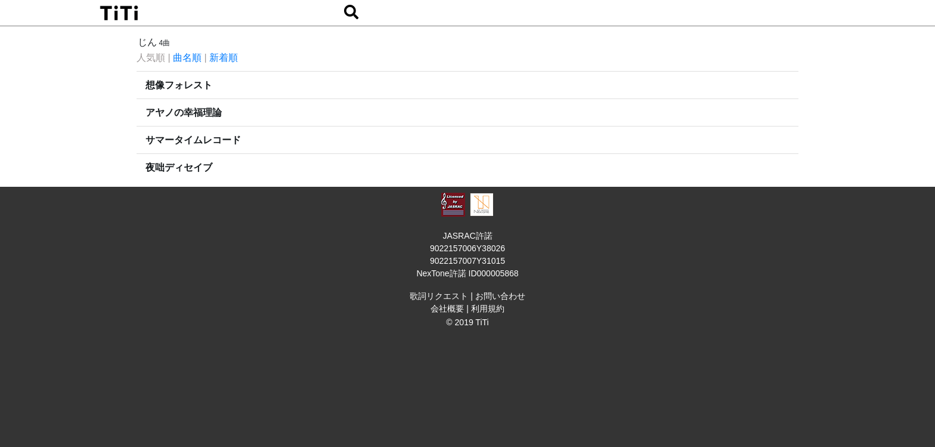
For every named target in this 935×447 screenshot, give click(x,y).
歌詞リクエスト (439, 296)
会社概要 (447, 308)
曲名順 (187, 58)
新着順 (223, 58)
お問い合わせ (500, 296)
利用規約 (487, 308)
